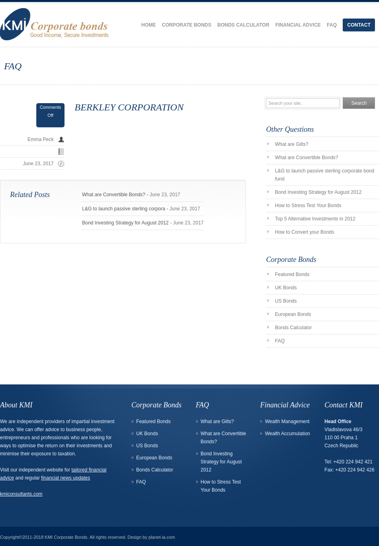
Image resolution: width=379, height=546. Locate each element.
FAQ (332, 25)
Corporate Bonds (186, 25)
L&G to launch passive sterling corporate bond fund (324, 175)
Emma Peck (40, 139)
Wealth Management (287, 421)
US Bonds (286, 301)
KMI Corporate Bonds (66, 537)
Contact (359, 25)
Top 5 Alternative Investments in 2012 (315, 219)
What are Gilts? (291, 144)
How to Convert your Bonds (304, 232)
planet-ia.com (161, 537)
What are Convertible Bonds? (113, 194)
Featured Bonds (292, 274)
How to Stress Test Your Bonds (308, 205)
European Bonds (293, 314)
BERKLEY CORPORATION (129, 107)
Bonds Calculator (243, 25)
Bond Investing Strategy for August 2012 (125, 223)
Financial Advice (298, 25)
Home (149, 25)
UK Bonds (286, 288)
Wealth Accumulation (287, 433)
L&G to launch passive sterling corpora (123, 209)
